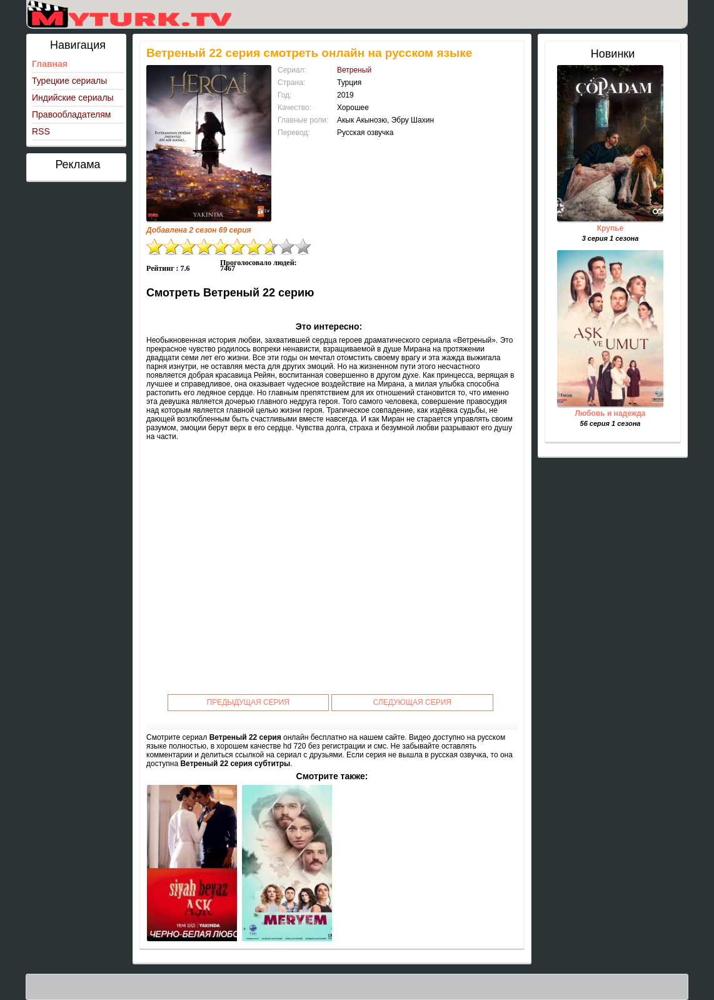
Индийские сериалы (73, 98)
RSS (41, 131)
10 (303, 246)
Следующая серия (412, 702)
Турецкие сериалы (69, 81)
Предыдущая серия (248, 702)
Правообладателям (71, 114)
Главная (50, 64)
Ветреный (354, 70)
